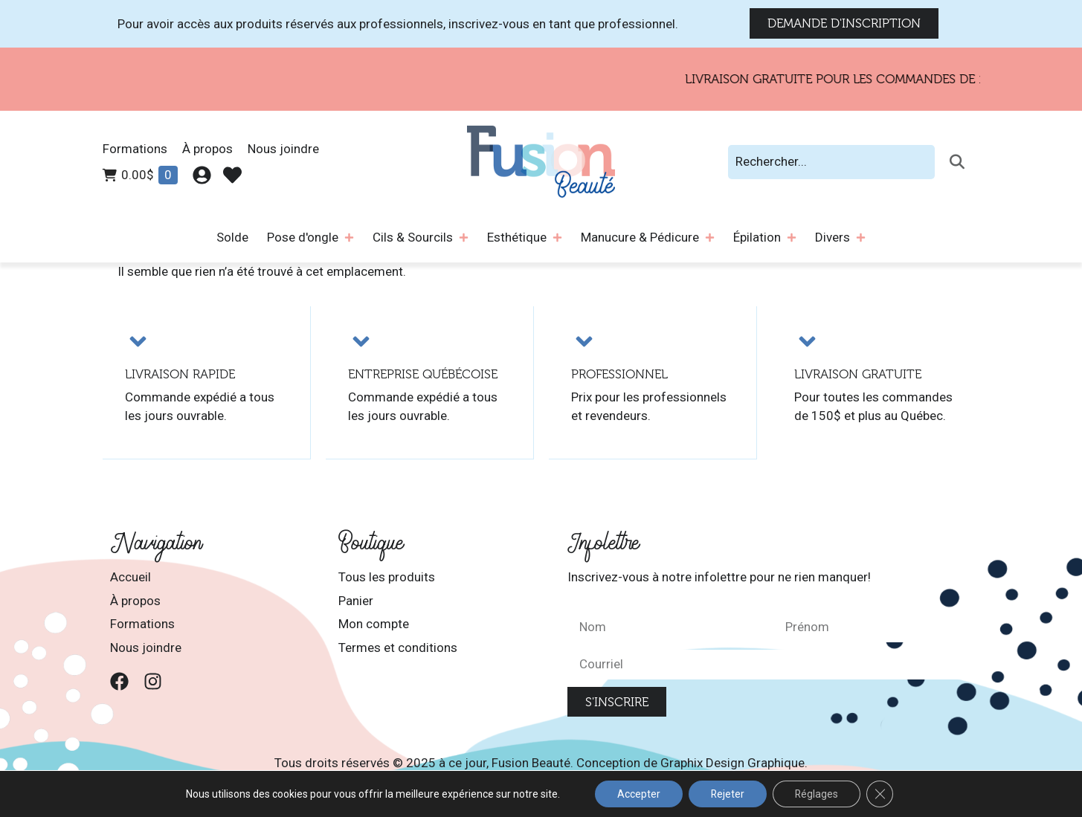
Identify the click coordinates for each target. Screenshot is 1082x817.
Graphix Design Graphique (732, 762)
